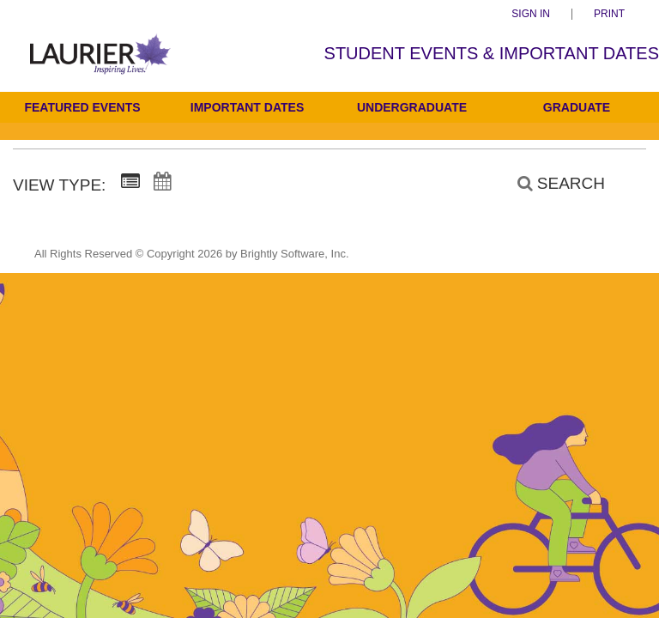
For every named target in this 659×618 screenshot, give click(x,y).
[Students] (100, 65)
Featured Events (82, 107)
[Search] (552, 184)
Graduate (576, 107)
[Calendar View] (162, 182)
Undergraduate (412, 107)
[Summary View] (130, 182)
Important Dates (247, 107)
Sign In (530, 14)
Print (609, 14)
